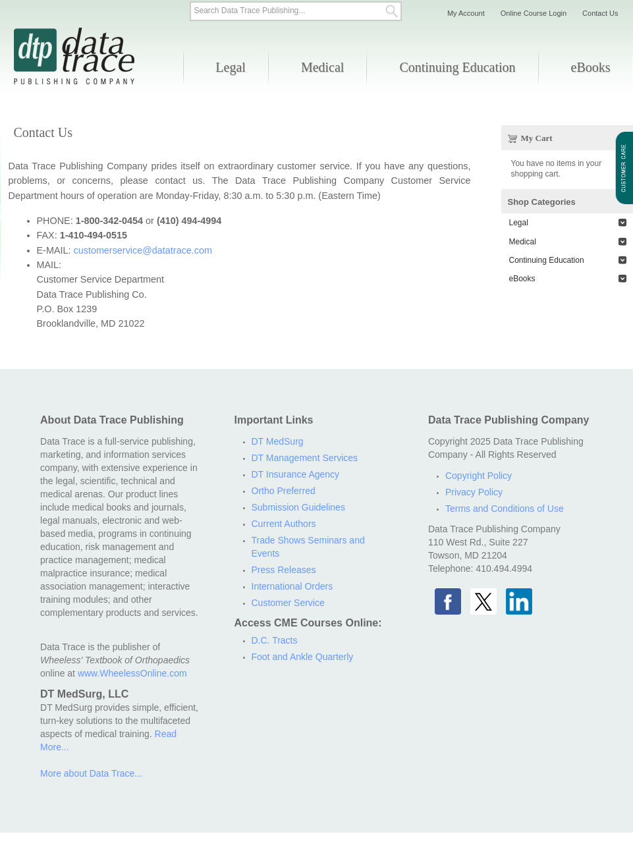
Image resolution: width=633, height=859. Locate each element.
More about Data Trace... (91, 773)
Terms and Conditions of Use (504, 508)
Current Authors (284, 523)
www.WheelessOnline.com (132, 673)
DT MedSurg (278, 441)
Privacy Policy (474, 492)
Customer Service (288, 602)
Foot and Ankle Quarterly (303, 656)
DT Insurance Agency (296, 474)
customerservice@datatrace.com (142, 250)
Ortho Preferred (284, 490)
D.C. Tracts (275, 640)
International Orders (292, 586)
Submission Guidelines (298, 507)
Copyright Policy (478, 475)
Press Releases (284, 570)
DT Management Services (305, 458)
